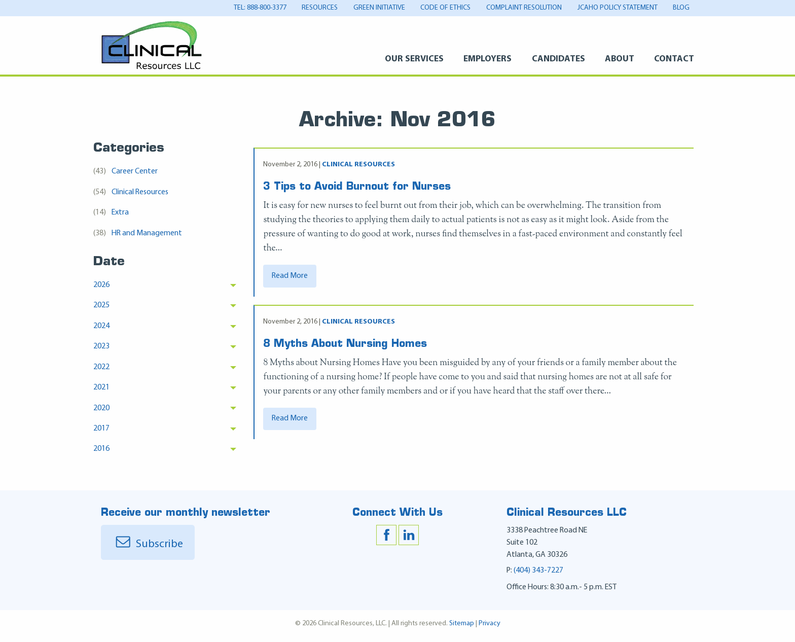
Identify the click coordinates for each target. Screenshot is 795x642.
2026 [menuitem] (101, 285)
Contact (674, 59)
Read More (290, 280)
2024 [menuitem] (101, 326)
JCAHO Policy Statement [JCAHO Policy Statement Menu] (617, 8)
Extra (111, 212)
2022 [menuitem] (101, 367)
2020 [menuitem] (101, 408)
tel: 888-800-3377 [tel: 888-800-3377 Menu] (260, 8)
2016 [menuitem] (101, 449)
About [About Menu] (619, 59)
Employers (487, 59)
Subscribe (148, 549)
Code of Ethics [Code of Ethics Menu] (445, 8)
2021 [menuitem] (101, 387)
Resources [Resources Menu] (320, 8)
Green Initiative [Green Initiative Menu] (379, 8)
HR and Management (137, 233)
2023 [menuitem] (101, 346)
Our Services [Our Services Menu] (414, 59)
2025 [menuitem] (101, 305)
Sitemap (461, 628)
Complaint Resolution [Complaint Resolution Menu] (524, 8)
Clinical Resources (130, 192)
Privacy (489, 628)
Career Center (125, 171)
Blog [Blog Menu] (681, 8)
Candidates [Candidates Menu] (558, 59)
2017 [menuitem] (101, 428)
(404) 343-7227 (538, 575)
